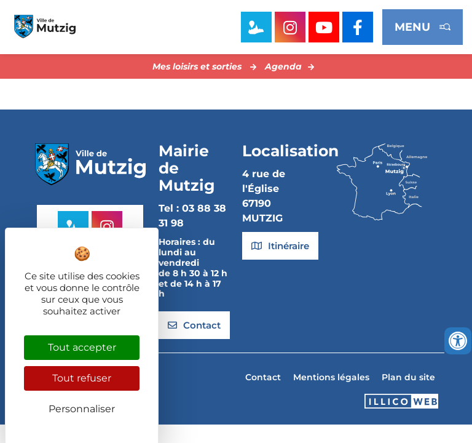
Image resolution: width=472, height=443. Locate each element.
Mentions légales (331, 377)
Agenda (283, 66)
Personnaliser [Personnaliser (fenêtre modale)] (82, 409)
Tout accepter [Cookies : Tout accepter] (82, 347)
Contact (263, 377)
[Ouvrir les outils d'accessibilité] (457, 340)
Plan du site (408, 377)
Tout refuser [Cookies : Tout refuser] (81, 378)
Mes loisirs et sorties (197, 66)
